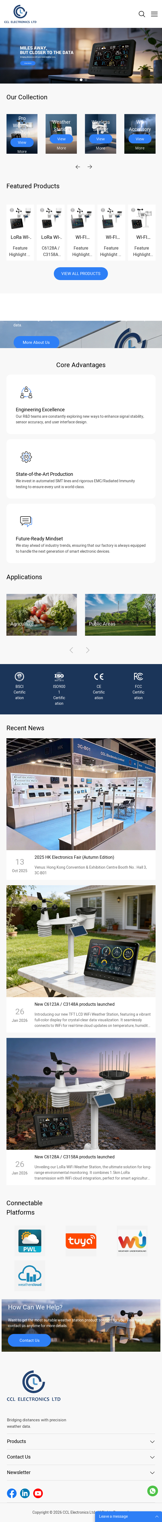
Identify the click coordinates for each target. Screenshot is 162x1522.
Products (16, 1441)
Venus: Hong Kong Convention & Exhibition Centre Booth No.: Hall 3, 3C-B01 (91, 870)
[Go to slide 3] (86, 79)
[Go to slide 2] (81, 79)
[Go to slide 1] (76, 79)
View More (22, 143)
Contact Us (30, 1340)
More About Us (36, 342)
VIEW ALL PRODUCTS (80, 274)
